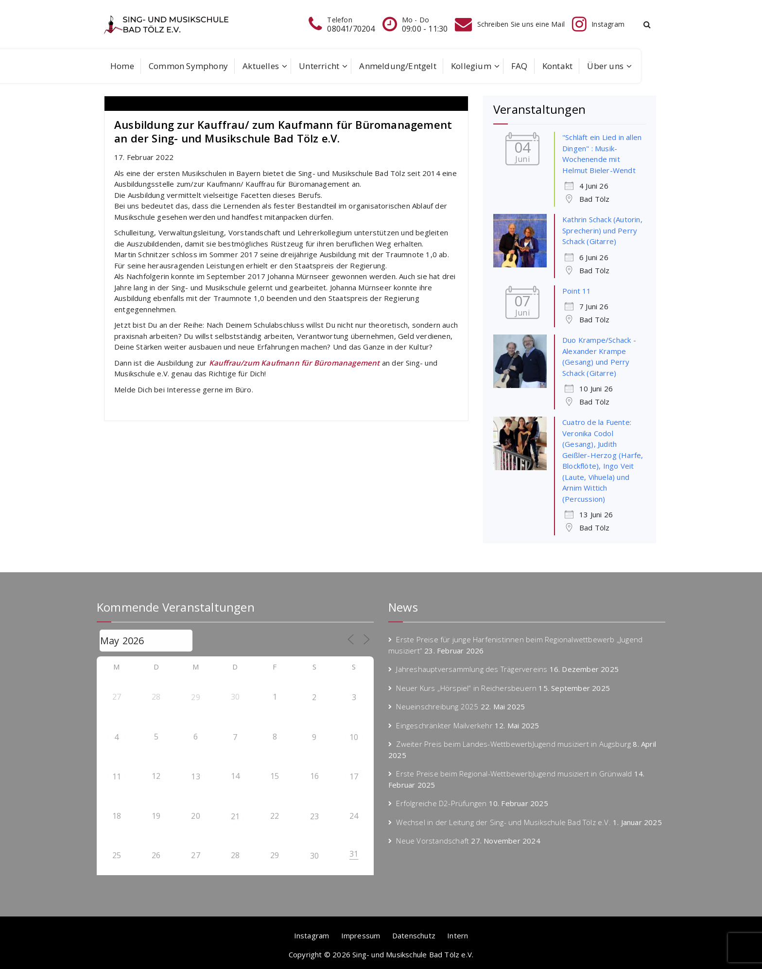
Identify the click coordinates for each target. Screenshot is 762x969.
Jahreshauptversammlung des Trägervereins (471, 669)
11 (116, 776)
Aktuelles (260, 65)
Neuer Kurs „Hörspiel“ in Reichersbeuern (466, 688)
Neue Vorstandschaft (432, 841)
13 (195, 776)
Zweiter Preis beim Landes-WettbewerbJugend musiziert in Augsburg (513, 744)
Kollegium (471, 65)
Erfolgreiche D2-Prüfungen (441, 803)
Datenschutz (413, 935)
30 (314, 855)
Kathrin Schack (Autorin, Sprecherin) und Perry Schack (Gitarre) (602, 230)
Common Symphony (188, 65)
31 (353, 853)
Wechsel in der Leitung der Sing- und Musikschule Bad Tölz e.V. (503, 822)
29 (195, 697)
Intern (457, 935)
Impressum (361, 935)
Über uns (605, 65)
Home (122, 65)
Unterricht (319, 65)
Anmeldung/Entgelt (397, 65)
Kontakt (557, 65)
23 (314, 816)
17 (353, 776)
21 (235, 816)
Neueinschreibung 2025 (437, 706)
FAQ (519, 65)
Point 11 (576, 291)
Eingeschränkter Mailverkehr (444, 725)
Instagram (311, 935)
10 (353, 737)
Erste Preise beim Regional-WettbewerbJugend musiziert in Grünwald (514, 773)
